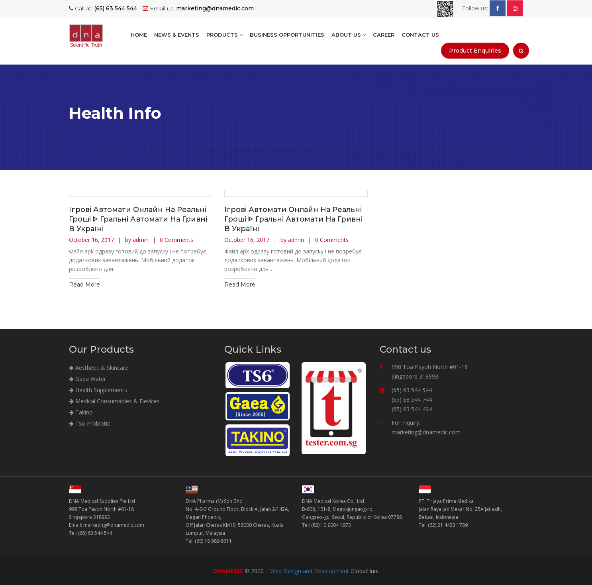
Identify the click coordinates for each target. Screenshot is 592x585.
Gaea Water (87, 379)
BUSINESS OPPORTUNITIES (287, 34)
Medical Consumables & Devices (114, 401)
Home (139, 34)
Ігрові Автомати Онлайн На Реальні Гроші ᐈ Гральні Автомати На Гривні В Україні (138, 219)
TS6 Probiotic (89, 423)
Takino (81, 412)
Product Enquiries (475, 50)
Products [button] (224, 34)
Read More (84, 284)
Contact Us (420, 34)
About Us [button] (348, 34)
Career (383, 34)
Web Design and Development (309, 571)
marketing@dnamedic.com (426, 432)
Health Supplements (98, 390)
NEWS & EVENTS (176, 34)
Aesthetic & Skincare (98, 367)
